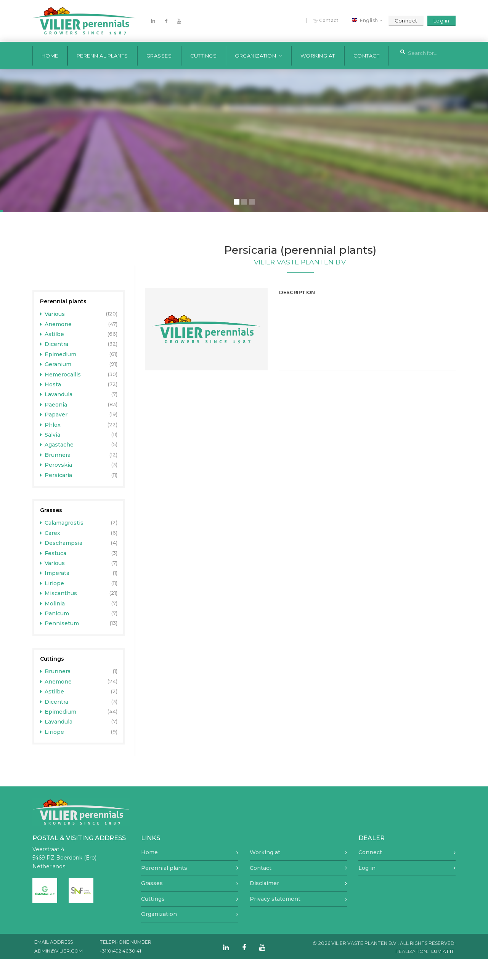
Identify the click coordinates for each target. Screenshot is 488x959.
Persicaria (56, 475)
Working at (317, 56)
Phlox (50, 424)
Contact (326, 21)
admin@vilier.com (58, 951)
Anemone (56, 324)
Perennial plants (102, 56)
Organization (255, 56)
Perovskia (56, 464)
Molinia (52, 603)
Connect (406, 21)
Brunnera (55, 454)
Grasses (159, 56)
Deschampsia (61, 543)
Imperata (55, 573)
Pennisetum (59, 623)
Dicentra (54, 344)
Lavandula (56, 394)
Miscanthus (58, 593)
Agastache (57, 444)
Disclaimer (264, 883)
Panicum (54, 613)
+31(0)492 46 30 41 (120, 951)
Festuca (53, 553)
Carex (50, 533)
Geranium (56, 364)
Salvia (50, 434)
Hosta (50, 384)
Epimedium (58, 354)
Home (50, 56)
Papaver (54, 414)
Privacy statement (275, 898)
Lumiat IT (442, 951)
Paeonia (53, 404)
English (366, 20)
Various (52, 314)
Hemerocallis (60, 374)
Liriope (52, 583)
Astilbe (52, 334)
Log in (441, 21)
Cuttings (203, 56)
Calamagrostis (62, 522)
